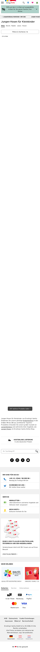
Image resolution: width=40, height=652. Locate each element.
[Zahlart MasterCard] (15, 605)
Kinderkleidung (28, 420)
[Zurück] (14, 17)
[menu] (2, 2)
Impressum (9, 621)
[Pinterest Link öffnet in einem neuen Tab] (23, 460)
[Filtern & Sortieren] (20, 32)
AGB (5, 618)
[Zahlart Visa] (24, 605)
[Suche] (17, 451)
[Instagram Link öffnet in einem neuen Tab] (17, 460)
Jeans (19, 26)
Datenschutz (13, 618)
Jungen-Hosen (6, 429)
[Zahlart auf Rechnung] (20, 596)
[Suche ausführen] (36, 451)
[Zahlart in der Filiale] (10, 596)
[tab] (5, 588)
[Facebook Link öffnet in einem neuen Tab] (12, 460)
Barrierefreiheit (27, 621)
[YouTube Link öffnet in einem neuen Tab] (28, 460)
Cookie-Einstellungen (26, 618)
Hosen (24, 26)
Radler (13, 26)
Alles (3, 26)
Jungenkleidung (6, 427)
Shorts (8, 26)
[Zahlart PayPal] (29, 596)
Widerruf (17, 621)
